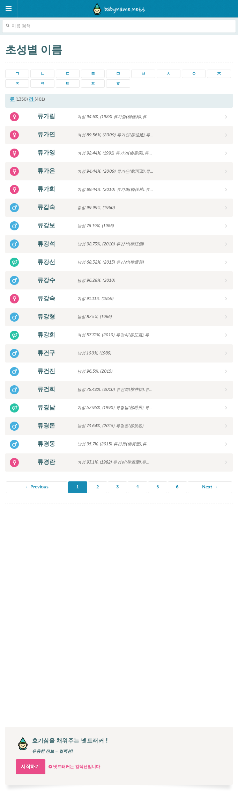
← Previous (37, 487)
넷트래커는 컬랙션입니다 (74, 767)
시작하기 (30, 767)
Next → (210, 487)
